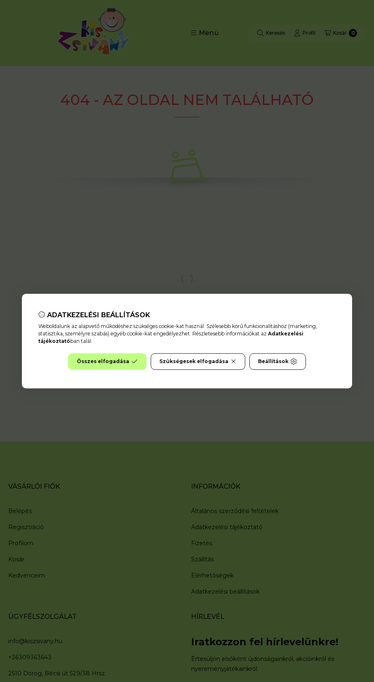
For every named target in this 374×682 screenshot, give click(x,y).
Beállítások (277, 361)
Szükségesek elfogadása (198, 361)
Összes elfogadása (107, 361)
